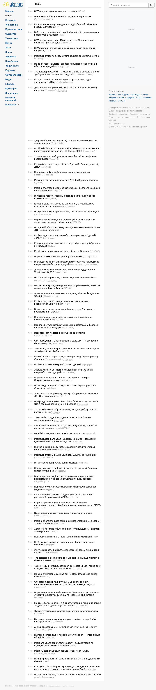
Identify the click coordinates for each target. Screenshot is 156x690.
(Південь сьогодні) (53, 359)
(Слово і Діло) (58, 523)
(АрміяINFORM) (63, 428)
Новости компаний (10, 98)
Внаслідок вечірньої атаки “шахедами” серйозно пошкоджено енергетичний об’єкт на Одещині (66, 263)
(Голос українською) (43, 19)
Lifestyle (9, 84)
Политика (10, 20)
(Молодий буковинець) (44, 677)
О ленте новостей (141, 108)
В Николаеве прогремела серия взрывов (55, 462)
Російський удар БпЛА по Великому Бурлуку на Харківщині (65, 454)
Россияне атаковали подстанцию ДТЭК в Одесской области (66, 180)
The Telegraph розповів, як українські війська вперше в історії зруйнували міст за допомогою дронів (66, 73)
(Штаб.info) (64, 351)
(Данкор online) (57, 143)
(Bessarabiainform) (77, 264)
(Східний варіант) (42, 481)
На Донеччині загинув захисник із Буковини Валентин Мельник (67, 674)
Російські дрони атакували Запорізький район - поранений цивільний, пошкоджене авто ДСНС (65, 440)
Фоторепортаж (13, 75)
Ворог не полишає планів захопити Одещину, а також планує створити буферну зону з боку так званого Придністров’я (66, 593)
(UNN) (59, 311)
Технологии (11, 38)
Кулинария (11, 88)
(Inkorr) (61, 34)
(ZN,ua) (68, 288)
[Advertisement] (64, 115)
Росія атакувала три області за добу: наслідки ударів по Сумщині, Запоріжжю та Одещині (63, 644)
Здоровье (10, 56)
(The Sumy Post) (67, 206)
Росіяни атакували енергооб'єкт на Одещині (57, 364)
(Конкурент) (48, 489)
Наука (8, 43)
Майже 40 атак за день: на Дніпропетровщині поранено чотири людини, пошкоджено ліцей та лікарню (67, 604)
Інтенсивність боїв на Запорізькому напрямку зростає (62, 16)
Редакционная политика (140, 114)
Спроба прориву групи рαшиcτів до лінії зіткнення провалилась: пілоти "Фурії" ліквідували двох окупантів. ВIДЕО (67, 503)
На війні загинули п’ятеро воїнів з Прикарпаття (59, 433)
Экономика (11, 24)
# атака (112, 94)
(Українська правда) (84, 74)
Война (8, 15)
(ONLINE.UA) (66, 42)
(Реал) (82, 11)
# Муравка (113, 98)
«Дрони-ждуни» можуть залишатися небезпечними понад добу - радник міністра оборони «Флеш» (67, 567)
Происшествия (13, 29)
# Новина (147, 98)
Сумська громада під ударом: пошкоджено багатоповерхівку (66, 611)
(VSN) (36, 515)
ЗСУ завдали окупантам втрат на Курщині (56, 11)
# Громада (135, 94)
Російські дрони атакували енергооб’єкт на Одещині (61, 251)
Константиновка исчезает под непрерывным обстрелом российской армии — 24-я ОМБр (63, 495)
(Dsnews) (54, 552)
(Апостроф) (46, 166)
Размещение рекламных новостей (123, 117)
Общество (10, 34)
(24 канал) (58, 319)
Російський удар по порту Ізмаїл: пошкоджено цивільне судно (66, 56)
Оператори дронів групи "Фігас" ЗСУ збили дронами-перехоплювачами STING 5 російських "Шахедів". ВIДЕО (64, 583)
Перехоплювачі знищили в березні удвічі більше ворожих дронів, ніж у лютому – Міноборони (64, 220)
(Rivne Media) (64, 449)
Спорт (8, 52)
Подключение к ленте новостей (129, 111)
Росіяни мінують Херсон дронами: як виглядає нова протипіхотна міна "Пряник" (61, 302)
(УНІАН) (53, 198)
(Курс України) (49, 238)
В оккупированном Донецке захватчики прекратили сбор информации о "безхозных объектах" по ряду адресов (64, 477)
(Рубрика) (38, 182)
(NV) (57, 27)
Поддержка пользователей (120, 108)
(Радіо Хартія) (66, 380)
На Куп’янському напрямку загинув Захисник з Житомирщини (66, 211)
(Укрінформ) (50, 90)
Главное (9, 11)
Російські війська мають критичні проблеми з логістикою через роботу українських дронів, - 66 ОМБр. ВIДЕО (67, 149)
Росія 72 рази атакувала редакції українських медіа (61, 650)
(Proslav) (46, 576)
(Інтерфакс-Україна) (43, 335)
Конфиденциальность (118, 114)
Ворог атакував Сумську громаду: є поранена (58, 256)
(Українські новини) (64, 82)
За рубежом (12, 65)
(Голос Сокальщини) (43, 629)
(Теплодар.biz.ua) (42, 58)
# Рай (121, 98)
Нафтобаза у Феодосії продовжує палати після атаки (62, 172)
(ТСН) (48, 50)
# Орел (139, 98)
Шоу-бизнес (11, 61)
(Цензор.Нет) (89, 151)
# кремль (112, 101)
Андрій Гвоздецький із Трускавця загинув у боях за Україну (65, 627)
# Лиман (144, 94)
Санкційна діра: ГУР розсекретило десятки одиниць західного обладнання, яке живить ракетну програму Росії (67, 667)
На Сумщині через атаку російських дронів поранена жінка (65, 277)
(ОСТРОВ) (76, 222)
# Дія (119, 94)
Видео (8, 79)
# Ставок (121, 101)
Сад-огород (11, 93)
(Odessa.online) (51, 296)
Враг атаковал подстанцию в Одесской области (59, 332)
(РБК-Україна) (55, 190)
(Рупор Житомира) (42, 214)
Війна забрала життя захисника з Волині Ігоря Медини (63, 513)
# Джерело (130, 98)
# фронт (125, 94)
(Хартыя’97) (54, 159)
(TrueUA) (51, 245)
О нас (111, 111)
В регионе (10, 104)
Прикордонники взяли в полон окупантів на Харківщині (63, 536)
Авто (8, 47)
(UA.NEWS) (95, 251)
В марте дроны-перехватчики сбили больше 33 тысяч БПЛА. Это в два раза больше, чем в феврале (66, 402)
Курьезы (10, 70)
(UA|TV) (55, 531)
